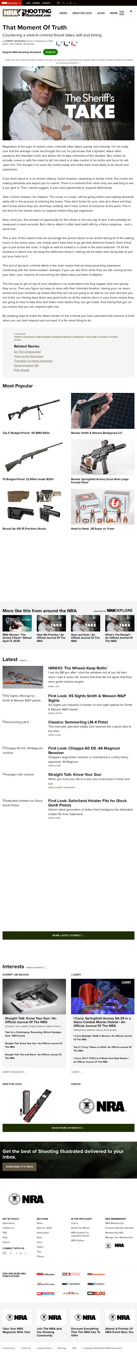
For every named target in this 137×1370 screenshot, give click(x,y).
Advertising (8, 1223)
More (22, 660)
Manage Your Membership (119, 1237)
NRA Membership (114, 1223)
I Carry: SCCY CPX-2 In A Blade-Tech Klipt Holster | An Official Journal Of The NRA (101, 1060)
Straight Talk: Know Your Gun (74, 774)
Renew (36, 3)
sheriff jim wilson (24, 336)
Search (6, 1242)
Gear (57, 817)
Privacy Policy (9, 1348)
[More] (27, 660)
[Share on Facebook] (59, 41)
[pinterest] (74, 41)
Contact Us (8, 1228)
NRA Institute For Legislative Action (80, 1234)
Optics (58, 713)
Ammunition (43, 1232)
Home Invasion (43, 336)
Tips (11, 44)
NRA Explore (77, 1240)
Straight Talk (12, 1026)
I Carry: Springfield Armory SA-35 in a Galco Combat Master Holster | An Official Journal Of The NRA (102, 1022)
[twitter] (67, 41)
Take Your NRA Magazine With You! (16, 1330)
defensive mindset (62, 336)
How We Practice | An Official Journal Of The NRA (51, 638)
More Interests (34, 967)
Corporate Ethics (44, 1348)
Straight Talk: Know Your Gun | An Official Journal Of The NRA (31, 1020)
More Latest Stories (82, 935)
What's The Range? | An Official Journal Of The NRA (119, 638)
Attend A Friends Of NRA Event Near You (119, 1330)
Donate (46, 3)
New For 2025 (82, 13)
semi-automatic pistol (49, 1026)
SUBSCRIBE (19, 1167)
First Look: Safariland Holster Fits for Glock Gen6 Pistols (87, 803)
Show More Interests (87, 1128)
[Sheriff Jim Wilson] (24, 1071)
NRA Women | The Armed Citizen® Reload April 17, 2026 (17, 638)
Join (28, 3)
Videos (76, 1084)
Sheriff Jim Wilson (24, 44)
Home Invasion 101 (26, 365)
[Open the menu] (122, 13)
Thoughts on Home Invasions (33, 361)
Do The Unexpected (27, 352)
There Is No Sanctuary (28, 356)
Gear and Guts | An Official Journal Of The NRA (85, 638)
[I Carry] (81, 1071)
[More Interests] (45, 967)
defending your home (85, 336)
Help (5, 1237)
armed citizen (28, 1026)
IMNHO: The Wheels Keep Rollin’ (78, 668)
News (63, 13)
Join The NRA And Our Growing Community (49, 1332)
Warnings (62, 1348)
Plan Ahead (21, 370)
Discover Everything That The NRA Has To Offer (85, 1332)
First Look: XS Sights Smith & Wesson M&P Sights (87, 698)
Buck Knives (110, 1030)
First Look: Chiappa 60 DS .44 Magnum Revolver (84, 750)
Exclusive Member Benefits (119, 1228)
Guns (101, 13)
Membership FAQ (114, 1232)
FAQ (5, 1232)
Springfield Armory (84, 1030)
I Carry (76, 975)
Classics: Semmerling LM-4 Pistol (78, 722)
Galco (99, 1030)
